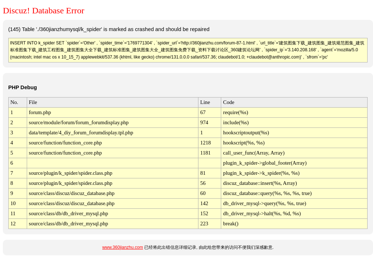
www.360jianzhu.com (122, 247)
